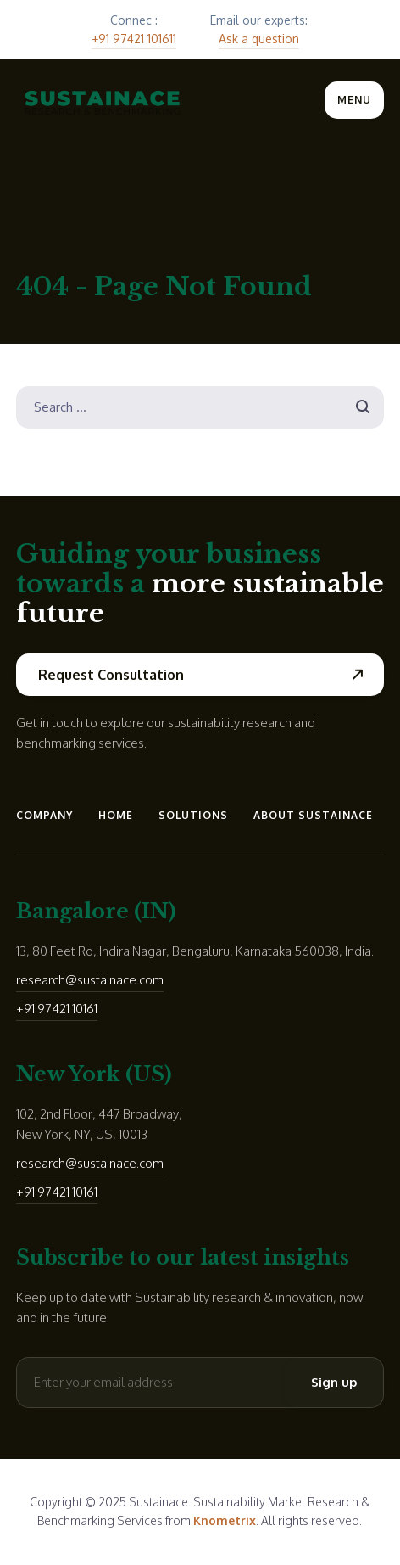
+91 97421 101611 (134, 38)
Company (44, 815)
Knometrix (224, 1520)
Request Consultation (111, 674)
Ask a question (259, 38)
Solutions (193, 815)
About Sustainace (313, 815)
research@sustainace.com (90, 980)
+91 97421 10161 (56, 1009)
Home (115, 815)
